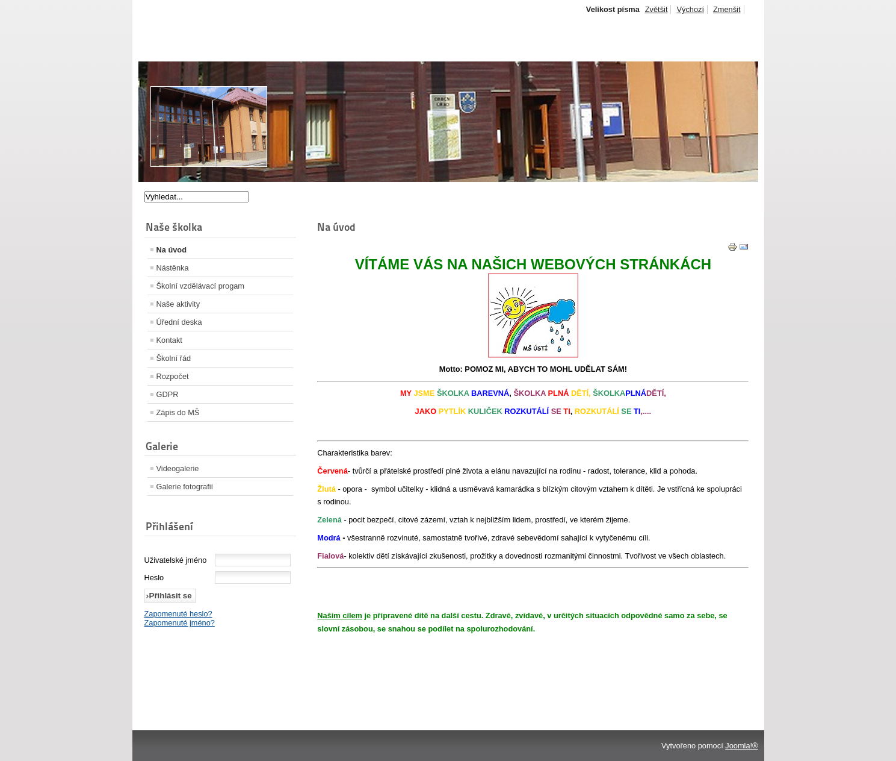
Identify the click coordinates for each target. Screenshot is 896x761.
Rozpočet (172, 376)
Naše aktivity (178, 303)
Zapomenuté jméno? (179, 622)
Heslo (154, 577)
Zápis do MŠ (178, 412)
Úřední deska (179, 322)
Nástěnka (172, 267)
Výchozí (690, 9)
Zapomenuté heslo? (178, 613)
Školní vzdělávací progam (200, 285)
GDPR (167, 394)
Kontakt (169, 340)
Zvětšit (656, 9)
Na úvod (171, 249)
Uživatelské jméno (175, 560)
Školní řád (173, 358)
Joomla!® (741, 745)
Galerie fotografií (185, 486)
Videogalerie (177, 468)
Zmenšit (727, 9)
